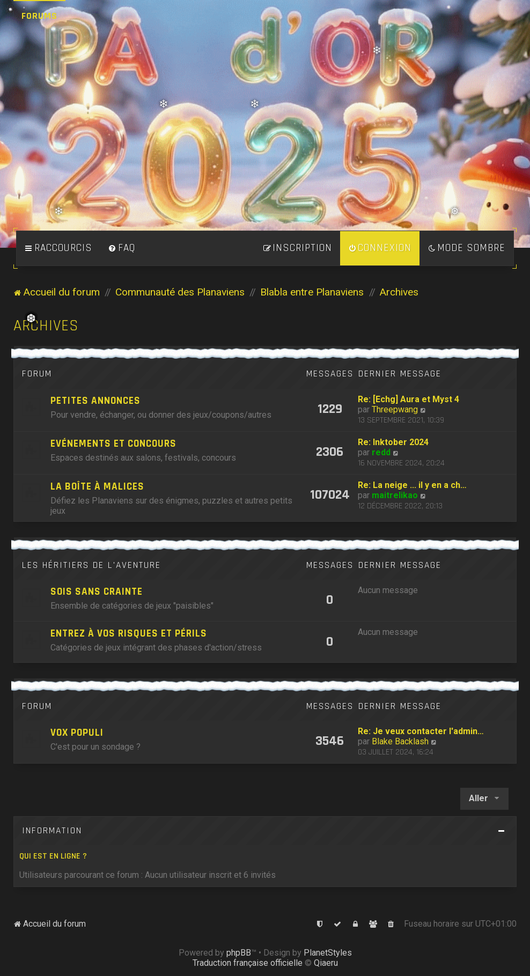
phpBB (238, 953)
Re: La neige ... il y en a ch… (412, 485)
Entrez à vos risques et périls (128, 633)
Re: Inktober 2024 (393, 442)
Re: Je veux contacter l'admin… (421, 731)
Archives (46, 326)
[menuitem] (121, 248)
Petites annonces (95, 401)
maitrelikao (395, 495)
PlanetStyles (328, 953)
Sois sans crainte (96, 591)
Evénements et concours (113, 443)
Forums (39, 16)
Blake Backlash (400, 741)
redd (381, 452)
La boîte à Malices (97, 486)
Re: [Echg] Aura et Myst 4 (408, 399)
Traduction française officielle (248, 963)
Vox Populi (77, 733)
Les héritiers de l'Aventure (91, 565)
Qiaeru (326, 963)
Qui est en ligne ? (53, 856)
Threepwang (395, 409)
